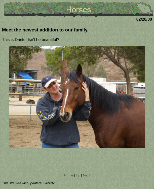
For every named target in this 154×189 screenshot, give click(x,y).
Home (68, 175)
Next (86, 175)
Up (78, 175)
